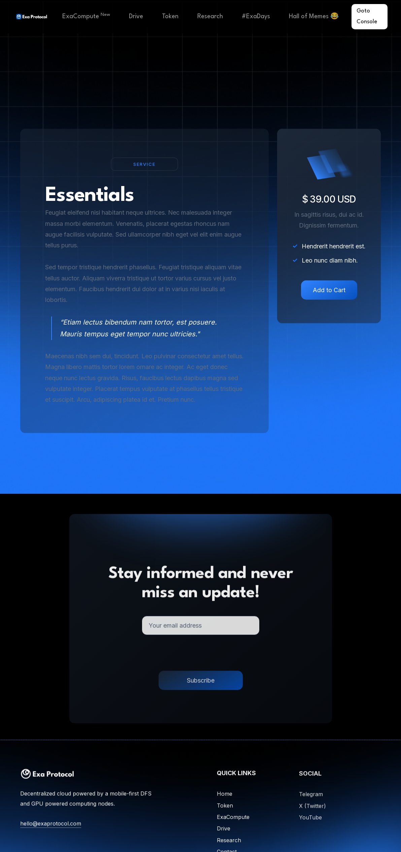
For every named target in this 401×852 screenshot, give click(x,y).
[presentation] (200, 658)
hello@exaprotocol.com (50, 825)
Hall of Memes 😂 (314, 16)
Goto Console (367, 16)
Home (224, 797)
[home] (31, 16)
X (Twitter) (312, 810)
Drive (136, 16)
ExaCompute (86, 16)
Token (170, 16)
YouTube (310, 821)
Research (210, 16)
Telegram (311, 798)
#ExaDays (256, 16)
